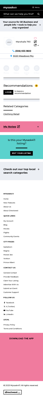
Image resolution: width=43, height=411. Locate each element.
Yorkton (6, 259)
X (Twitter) (9, 307)
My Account (8, 221)
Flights (6, 233)
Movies (6, 229)
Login (8, 92)
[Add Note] (36, 41)
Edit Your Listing (21, 153)
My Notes (9, 126)
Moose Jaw (8, 255)
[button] (36, 7)
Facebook (8, 303)
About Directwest (10, 211)
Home (5, 199)
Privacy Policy (9, 325)
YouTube (8, 310)
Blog (5, 225)
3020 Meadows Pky (23, 56)
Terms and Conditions (12, 329)
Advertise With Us (11, 285)
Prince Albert (9, 262)
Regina (6, 251)
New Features (9, 203)
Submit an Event (10, 288)
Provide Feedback (10, 277)
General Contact (10, 273)
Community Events (11, 236)
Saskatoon (7, 247)
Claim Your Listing (10, 281)
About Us (7, 207)
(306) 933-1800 (23, 51)
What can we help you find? (18, 14)
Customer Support (11, 292)
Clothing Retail (11, 114)
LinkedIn (8, 314)
